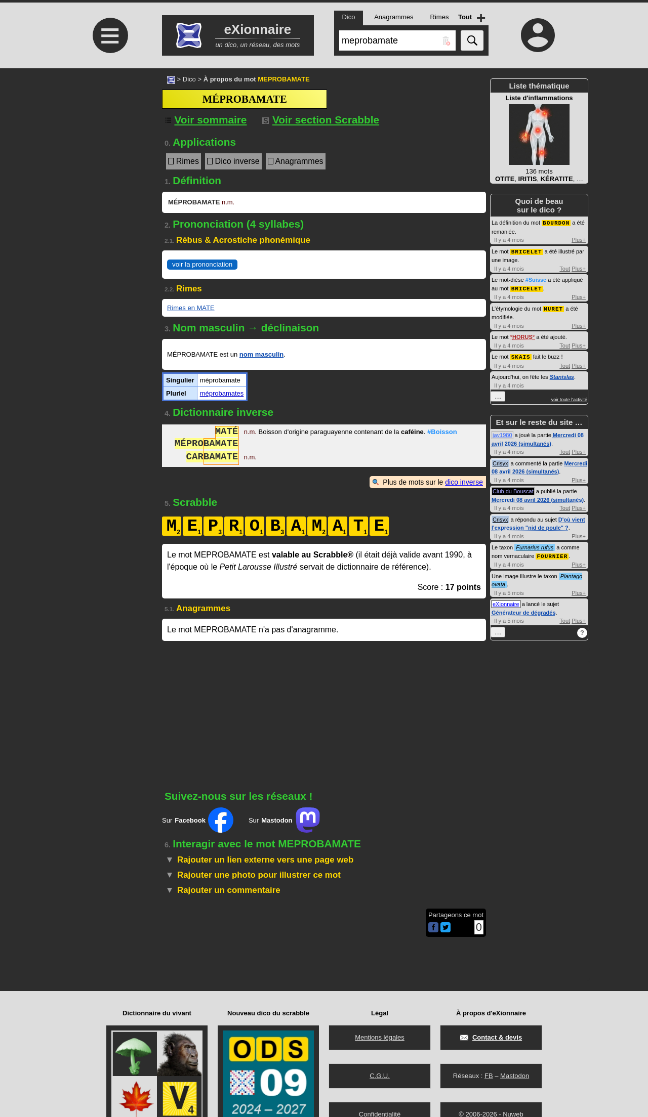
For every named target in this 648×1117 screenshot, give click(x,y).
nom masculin (261, 354)
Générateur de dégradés (524, 610)
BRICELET (526, 250)
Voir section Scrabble (320, 119)
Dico (189, 79)
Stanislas (562, 374)
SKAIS (521, 354)
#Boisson (442, 433)
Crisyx (500, 461)
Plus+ (579, 239)
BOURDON (556, 222)
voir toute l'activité (569, 397)
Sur (197, 820)
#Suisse (536, 279)
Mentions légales (379, 1037)
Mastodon (514, 1076)
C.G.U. (380, 1076)
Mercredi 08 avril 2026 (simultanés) (538, 497)
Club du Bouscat (513, 489)
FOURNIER (552, 553)
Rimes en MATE (191, 308)
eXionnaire (506, 601)
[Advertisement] (108, 153)
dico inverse (464, 482)
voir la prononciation (202, 264)
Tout (564, 268)
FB (488, 1076)
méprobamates (222, 393)
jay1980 (502, 432)
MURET (553, 307)
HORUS (522, 335)
